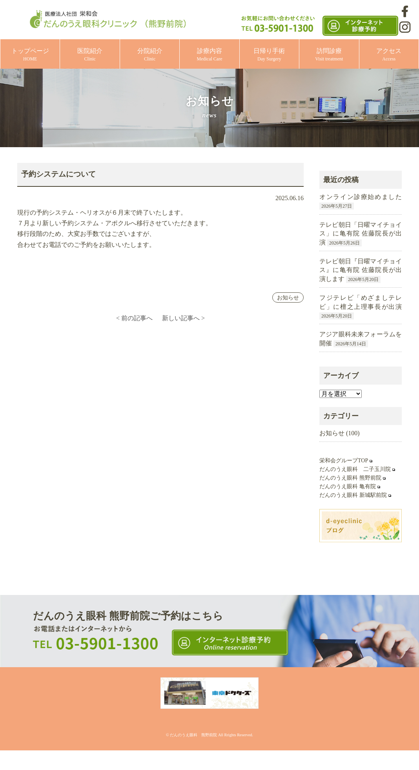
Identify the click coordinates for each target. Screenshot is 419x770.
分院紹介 (149, 54)
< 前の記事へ (134, 318)
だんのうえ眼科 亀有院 (347, 486)
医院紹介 (89, 54)
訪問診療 (329, 54)
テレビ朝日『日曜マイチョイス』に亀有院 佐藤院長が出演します (360, 270)
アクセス (388, 54)
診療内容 (209, 54)
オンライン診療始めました (360, 196)
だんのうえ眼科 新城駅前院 (353, 495)
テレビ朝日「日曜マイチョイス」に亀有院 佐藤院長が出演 (360, 233)
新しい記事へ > (183, 318)
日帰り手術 (269, 54)
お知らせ (288, 297)
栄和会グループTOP (343, 460)
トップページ (30, 54)
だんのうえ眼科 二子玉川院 (355, 469)
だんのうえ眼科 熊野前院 (350, 478)
